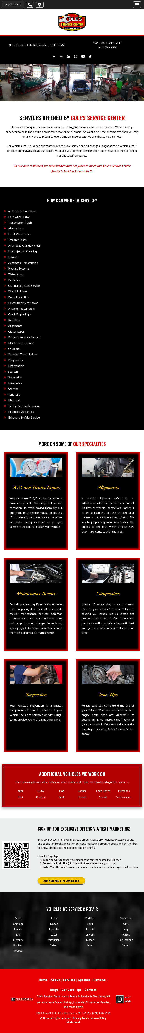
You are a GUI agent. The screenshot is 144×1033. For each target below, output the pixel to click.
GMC (126, 924)
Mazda (126, 934)
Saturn (54, 945)
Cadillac (90, 918)
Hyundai (54, 929)
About (55, 980)
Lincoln (90, 934)
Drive (46, 1018)
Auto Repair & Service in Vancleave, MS (86, 996)
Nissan (90, 940)
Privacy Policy (81, 1018)
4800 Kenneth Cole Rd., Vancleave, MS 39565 (36, 45)
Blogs (54, 990)
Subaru (126, 945)
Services (69, 980)
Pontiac (18, 945)
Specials (84, 980)
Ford (90, 924)
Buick (54, 918)
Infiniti (90, 929)
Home (43, 980)
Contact (91, 990)
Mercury (18, 940)
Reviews (99, 980)
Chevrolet (126, 918)
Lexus (54, 934)
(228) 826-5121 (101, 1013)
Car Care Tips (71, 990)
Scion (90, 945)
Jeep (126, 929)
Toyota (18, 950)
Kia (18, 934)
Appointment (13, 4)
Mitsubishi (54, 940)
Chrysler (18, 924)
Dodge (54, 924)
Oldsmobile (126, 940)
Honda (18, 929)
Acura (18, 918)
